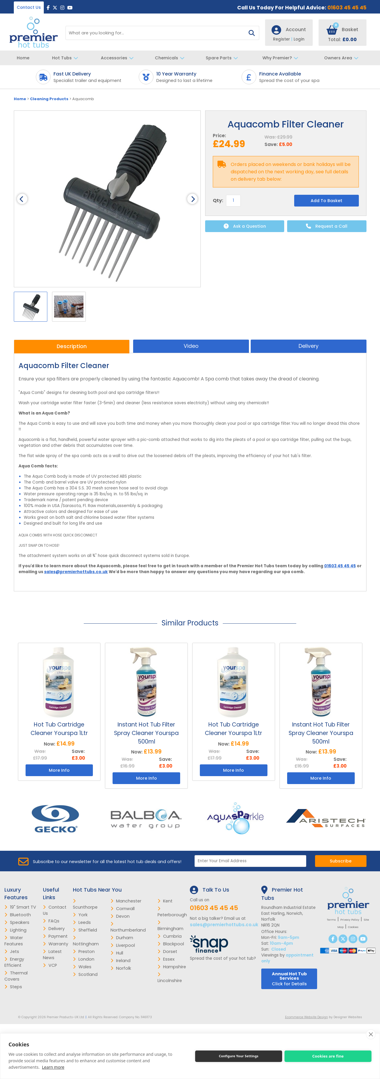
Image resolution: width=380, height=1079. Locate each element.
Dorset (167, 951)
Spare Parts (223, 58)
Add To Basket (326, 201)
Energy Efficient (14, 962)
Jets (11, 951)
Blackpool (171, 944)
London (83, 959)
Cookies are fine (328, 1056)
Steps (13, 987)
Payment (55, 936)
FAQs (51, 921)
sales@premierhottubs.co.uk (76, 572)
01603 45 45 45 (346, 7)
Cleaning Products (49, 98)
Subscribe (340, 861)
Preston (84, 951)
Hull (117, 953)
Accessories (119, 58)
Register (283, 39)
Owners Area (342, 58)
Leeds (82, 922)
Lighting (15, 930)
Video (191, 346)
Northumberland (128, 927)
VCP (50, 965)
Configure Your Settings (239, 1056)
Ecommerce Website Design (306, 1017)
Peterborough (172, 912)
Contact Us (29, 7)
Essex (166, 959)
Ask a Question (245, 226)
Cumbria (170, 936)
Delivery (309, 346)
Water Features (13, 941)
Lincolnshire (170, 978)
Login (299, 39)
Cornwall (123, 909)
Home (23, 58)
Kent (165, 901)
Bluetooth (17, 915)
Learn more (53, 1067)
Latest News (52, 955)
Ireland (120, 961)
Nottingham (86, 941)
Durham (122, 938)
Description (72, 346)
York (80, 915)
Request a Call (326, 226)
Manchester (126, 901)
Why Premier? (281, 58)
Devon (120, 916)
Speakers (16, 922)
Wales (82, 967)
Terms (331, 920)
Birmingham (170, 926)
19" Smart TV (20, 907)
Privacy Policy (349, 920)
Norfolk (121, 968)
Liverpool (123, 945)
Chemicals (171, 58)
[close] (371, 1034)
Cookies (353, 927)
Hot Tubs (66, 58)
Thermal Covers (16, 976)
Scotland (85, 974)
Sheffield (85, 930)
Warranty (55, 944)
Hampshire (172, 967)
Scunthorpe (85, 904)
